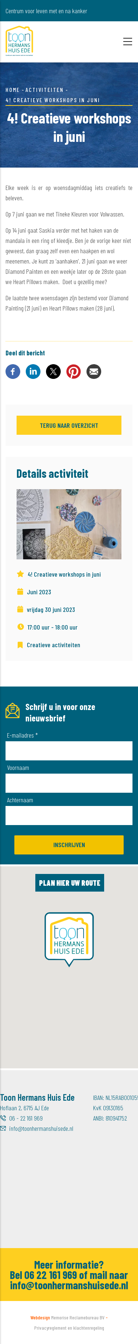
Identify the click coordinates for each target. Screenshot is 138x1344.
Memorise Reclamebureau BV (78, 1317)
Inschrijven (69, 845)
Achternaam (20, 800)
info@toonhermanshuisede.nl (41, 1128)
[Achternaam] (69, 815)
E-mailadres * (22, 735)
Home (13, 89)
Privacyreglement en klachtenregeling (69, 1328)
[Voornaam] (69, 783)
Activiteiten (44, 89)
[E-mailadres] (69, 750)
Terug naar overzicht (69, 425)
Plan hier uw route (69, 882)
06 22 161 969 (50, 1274)
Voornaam (18, 767)
